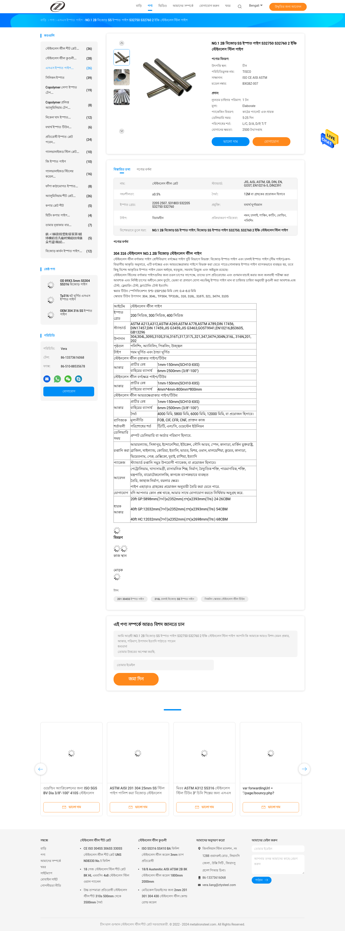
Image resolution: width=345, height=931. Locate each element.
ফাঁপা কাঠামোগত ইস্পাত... (69, 186)
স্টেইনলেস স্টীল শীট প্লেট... (69, 49)
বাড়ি (43, 848)
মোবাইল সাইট (49, 879)
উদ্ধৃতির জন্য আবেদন (288, 6)
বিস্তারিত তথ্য (122, 169)
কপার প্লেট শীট (69, 206)
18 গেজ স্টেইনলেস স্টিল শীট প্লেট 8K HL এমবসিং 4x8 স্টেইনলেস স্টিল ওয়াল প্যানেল (106, 875)
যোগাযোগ (68, 391)
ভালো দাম (230, 141)
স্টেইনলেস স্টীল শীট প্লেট (95, 840)
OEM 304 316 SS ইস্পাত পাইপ (76, 312)
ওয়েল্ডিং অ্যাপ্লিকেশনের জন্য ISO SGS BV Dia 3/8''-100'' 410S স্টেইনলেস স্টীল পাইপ (70, 793)
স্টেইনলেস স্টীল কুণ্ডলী (152, 840)
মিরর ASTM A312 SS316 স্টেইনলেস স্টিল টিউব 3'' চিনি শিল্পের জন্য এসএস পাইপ (203, 793)
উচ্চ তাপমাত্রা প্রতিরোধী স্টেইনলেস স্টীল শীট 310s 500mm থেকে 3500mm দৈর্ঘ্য (105, 896)
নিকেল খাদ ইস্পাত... (69, 117)
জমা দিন (136, 679)
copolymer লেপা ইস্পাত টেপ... (69, 90)
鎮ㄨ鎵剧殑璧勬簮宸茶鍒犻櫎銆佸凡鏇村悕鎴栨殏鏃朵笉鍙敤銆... (69, 238)
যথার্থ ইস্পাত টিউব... (69, 127)
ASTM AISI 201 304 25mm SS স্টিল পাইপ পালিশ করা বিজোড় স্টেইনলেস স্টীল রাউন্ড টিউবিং (137, 793)
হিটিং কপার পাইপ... (69, 215)
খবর (43, 867)
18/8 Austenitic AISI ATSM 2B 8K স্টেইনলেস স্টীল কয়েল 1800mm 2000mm (164, 875)
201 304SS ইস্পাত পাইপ (130, 599)
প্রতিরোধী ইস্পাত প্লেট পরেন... (69, 139)
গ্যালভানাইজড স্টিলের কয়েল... (69, 173)
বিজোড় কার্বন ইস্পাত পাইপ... (69, 251)
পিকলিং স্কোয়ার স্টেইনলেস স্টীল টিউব (225, 599)
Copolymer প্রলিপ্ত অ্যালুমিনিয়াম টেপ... (69, 105)
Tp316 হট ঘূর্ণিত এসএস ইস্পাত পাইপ (75, 297)
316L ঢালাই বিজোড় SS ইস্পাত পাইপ (174, 599)
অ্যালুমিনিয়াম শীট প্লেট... (69, 196)
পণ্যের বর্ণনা (144, 169)
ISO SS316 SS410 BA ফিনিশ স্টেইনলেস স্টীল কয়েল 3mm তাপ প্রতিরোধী (163, 855)
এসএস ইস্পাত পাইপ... (69, 68)
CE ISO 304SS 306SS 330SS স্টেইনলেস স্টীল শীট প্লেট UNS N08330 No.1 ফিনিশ (103, 855)
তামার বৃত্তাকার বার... (69, 225)
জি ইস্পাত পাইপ (69, 161)
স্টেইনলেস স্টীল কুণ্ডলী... (69, 58)
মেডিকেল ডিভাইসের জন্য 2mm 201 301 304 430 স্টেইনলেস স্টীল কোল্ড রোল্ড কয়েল (164, 896)
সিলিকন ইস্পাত (69, 78)
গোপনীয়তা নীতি (50, 885)
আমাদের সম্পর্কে (50, 861)
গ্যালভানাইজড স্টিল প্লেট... (69, 152)
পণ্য (42, 854)
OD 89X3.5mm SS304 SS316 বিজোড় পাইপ (75, 282)
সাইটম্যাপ (46, 873)
